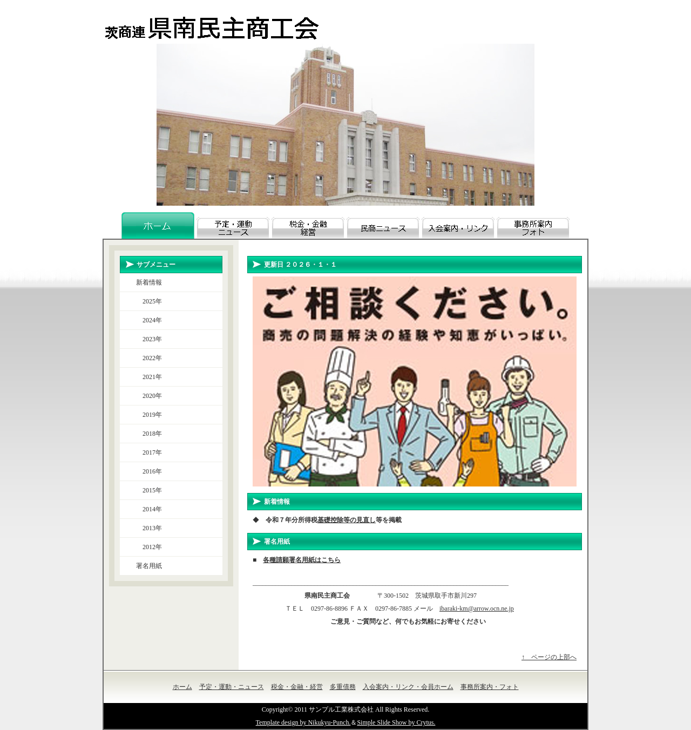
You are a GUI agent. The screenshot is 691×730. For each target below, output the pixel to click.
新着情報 (149, 282)
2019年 (149, 414)
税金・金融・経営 (297, 687)
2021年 (149, 377)
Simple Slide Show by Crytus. (396, 722)
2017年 (149, 452)
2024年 (149, 320)
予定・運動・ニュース (231, 687)
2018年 (149, 433)
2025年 (149, 301)
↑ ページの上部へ (549, 657)
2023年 (149, 339)
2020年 (149, 396)
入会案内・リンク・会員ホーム (408, 687)
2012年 (149, 547)
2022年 (149, 358)
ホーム (182, 687)
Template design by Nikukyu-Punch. (303, 722)
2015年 (149, 490)
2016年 (149, 471)
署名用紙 (149, 566)
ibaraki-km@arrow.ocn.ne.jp (476, 608)
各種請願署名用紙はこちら (302, 560)
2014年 (149, 509)
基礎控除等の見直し (346, 520)
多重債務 (343, 687)
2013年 (149, 528)
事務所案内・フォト (489, 687)
